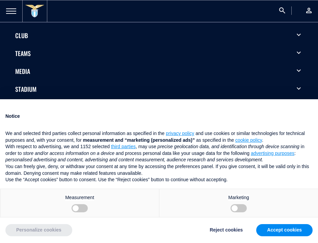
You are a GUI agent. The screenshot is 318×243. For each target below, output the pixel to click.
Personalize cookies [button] (38, 230)
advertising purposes (272, 153)
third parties (123, 146)
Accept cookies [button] (284, 230)
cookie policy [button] (248, 140)
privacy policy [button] (180, 133)
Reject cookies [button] (226, 230)
